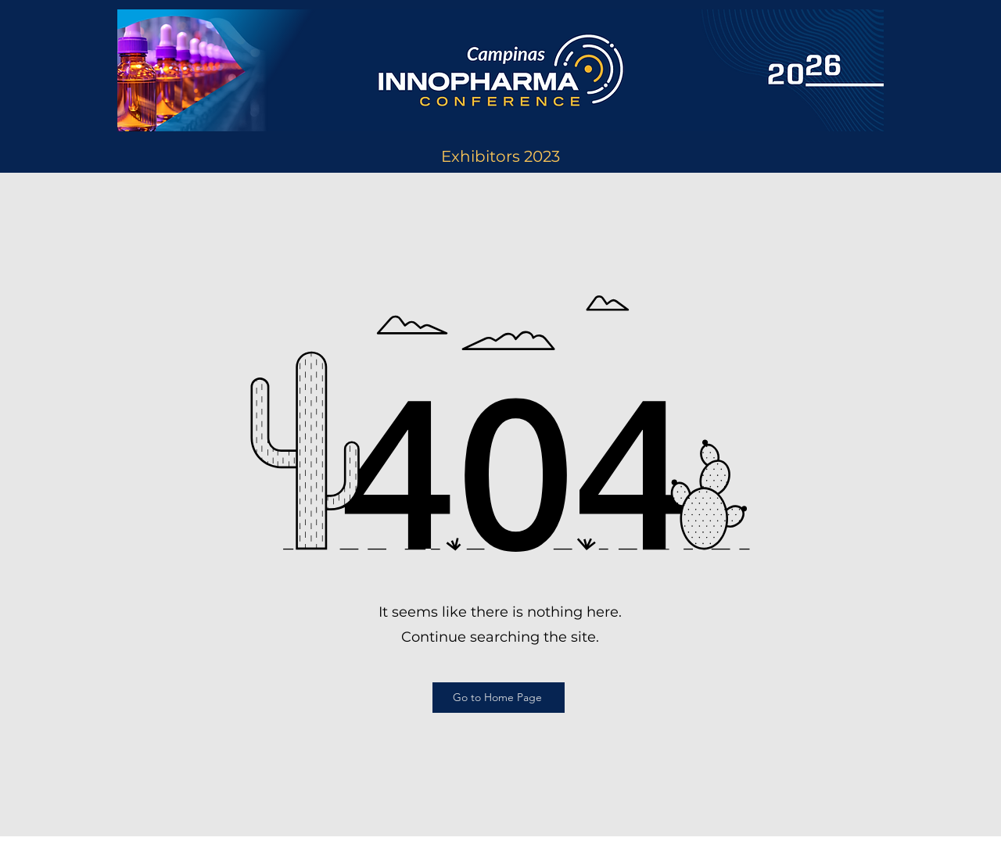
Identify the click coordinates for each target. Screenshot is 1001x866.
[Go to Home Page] (498, 697)
